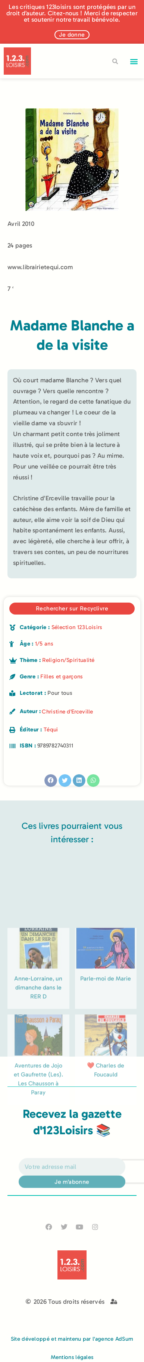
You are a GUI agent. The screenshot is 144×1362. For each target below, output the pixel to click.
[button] (134, 61)
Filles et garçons (61, 676)
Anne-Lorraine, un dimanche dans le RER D (38, 1034)
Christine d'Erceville (67, 711)
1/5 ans (44, 643)
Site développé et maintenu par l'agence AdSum (72, 1338)
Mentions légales (72, 1357)
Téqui (51, 729)
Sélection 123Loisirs (77, 627)
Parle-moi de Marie (105, 1025)
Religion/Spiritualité (68, 660)
